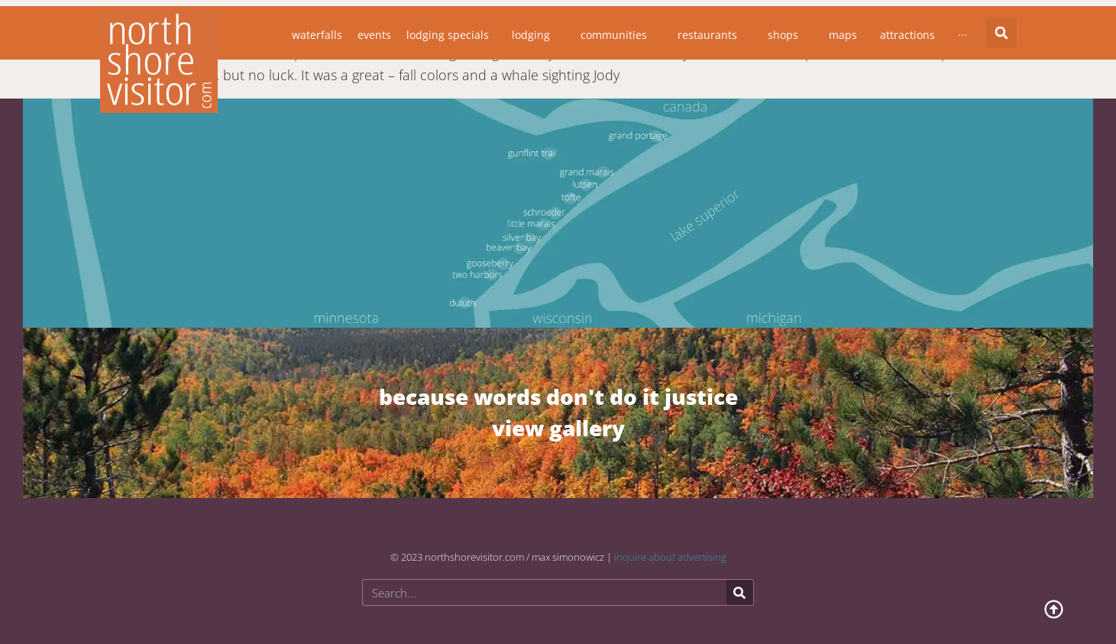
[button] (1001, 33)
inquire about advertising (670, 557)
